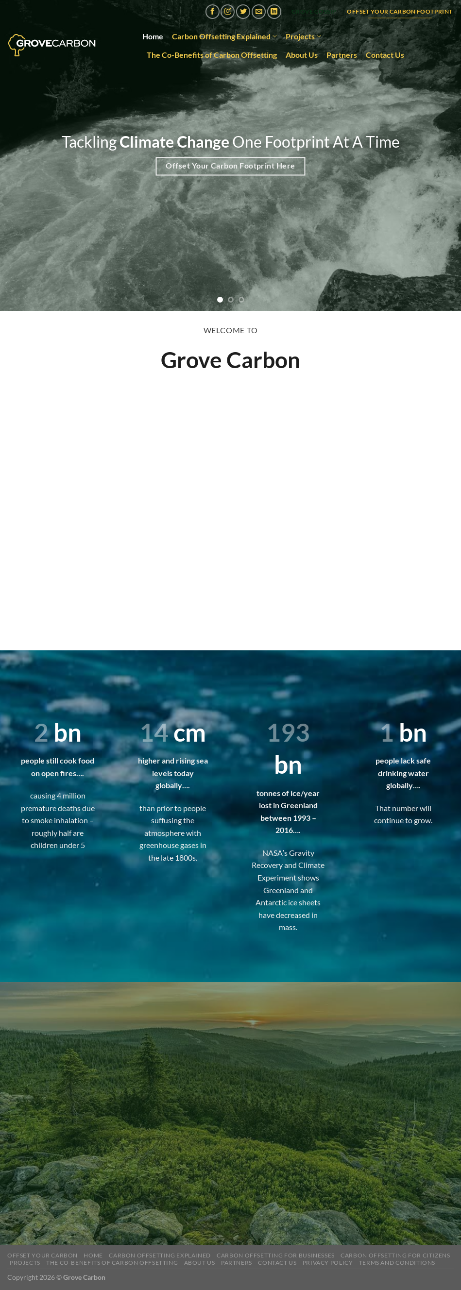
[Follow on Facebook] (212, 11)
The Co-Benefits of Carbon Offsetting (212, 54)
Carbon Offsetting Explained (224, 36)
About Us (302, 54)
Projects (303, 36)
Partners (341, 54)
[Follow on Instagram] (228, 11)
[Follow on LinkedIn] (274, 11)
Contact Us (385, 54)
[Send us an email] (259, 11)
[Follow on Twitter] (243, 11)
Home (152, 36)
